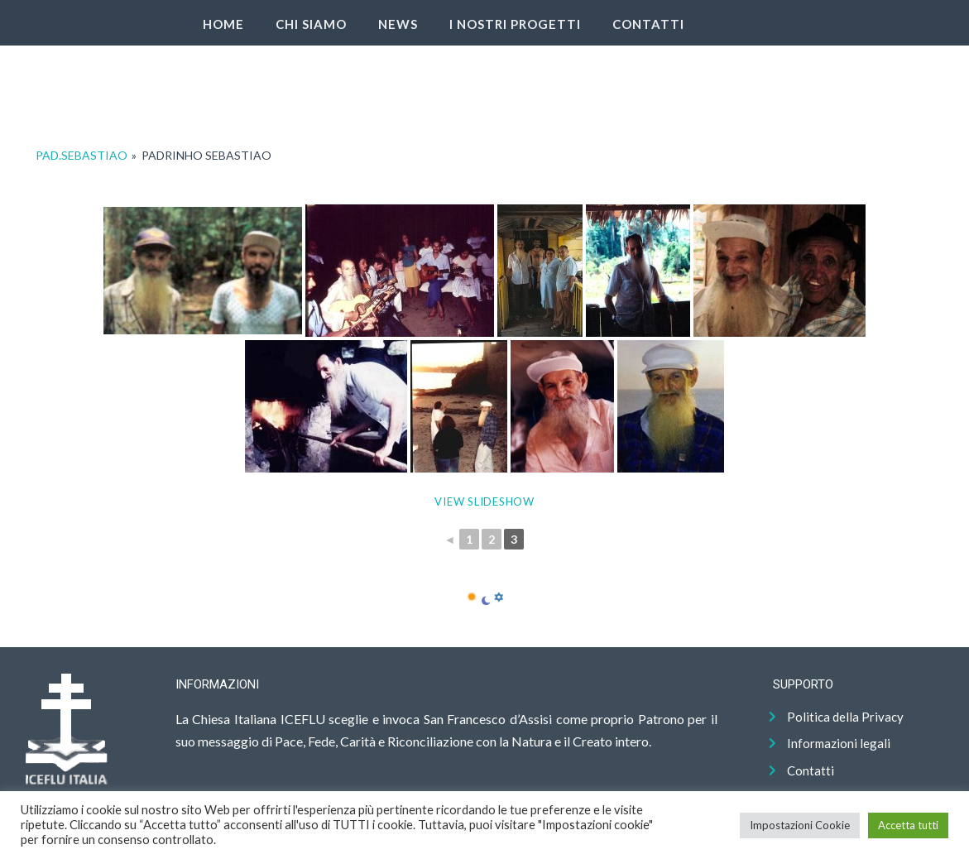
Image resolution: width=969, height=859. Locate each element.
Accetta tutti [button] (908, 825)
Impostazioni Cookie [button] (800, 825)
